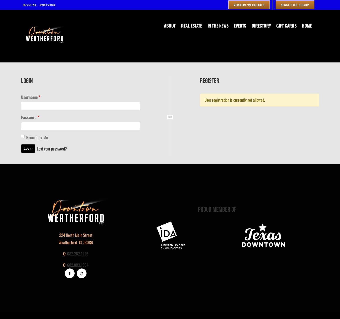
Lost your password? (52, 149)
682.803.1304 (77, 265)
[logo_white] (263, 223)
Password (30, 117)
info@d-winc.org (47, 5)
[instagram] (82, 273)
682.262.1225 (77, 253)
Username (30, 97)
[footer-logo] (171, 223)
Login (28, 148)
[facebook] (70, 273)
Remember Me (37, 137)
